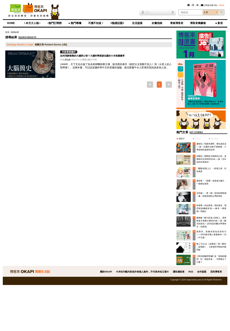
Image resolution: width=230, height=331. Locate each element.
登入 (146, 12)
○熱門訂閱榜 (54, 23)
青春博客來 (176, 23)
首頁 (7, 32)
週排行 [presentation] (182, 139)
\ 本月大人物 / (32, 23)
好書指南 (157, 23)
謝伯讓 (68, 60)
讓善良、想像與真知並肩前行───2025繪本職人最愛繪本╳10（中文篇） (211, 234)
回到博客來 (216, 271)
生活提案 (137, 23)
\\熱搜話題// (117, 23)
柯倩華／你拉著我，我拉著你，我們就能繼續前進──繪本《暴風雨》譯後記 (211, 208)
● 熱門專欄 (74, 23)
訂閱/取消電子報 (209, 5)
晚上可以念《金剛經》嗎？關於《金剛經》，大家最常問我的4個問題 (211, 247)
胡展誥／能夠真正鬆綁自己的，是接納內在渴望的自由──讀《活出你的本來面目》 (211, 159)
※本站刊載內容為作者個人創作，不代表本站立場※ (142, 271)
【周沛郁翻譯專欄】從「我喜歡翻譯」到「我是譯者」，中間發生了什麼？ (211, 259)
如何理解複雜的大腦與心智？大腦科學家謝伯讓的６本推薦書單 (92, 55)
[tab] (180, 138)
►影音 (219, 23)
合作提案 (201, 271)
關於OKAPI (106, 271)
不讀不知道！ (96, 23)
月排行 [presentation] (198, 139)
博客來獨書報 (198, 23)
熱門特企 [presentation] (215, 139)
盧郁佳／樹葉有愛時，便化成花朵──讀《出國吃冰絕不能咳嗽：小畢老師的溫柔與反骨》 (211, 147)
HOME (11, 23)
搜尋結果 (15, 32)
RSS (190, 271)
